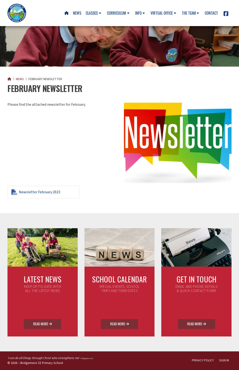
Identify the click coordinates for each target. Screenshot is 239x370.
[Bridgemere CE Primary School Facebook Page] (226, 14)
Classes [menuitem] (92, 13)
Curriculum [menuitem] (116, 13)
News (20, 79)
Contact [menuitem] (211, 13)
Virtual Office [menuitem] (162, 13)
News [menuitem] (77, 13)
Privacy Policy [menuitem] (203, 360)
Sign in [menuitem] (224, 360)
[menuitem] (66, 13)
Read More (42, 324)
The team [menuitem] (189, 13)
